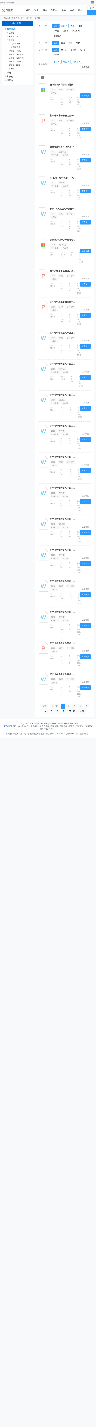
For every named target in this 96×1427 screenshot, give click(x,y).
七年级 (73, 50)
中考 (72, 10)
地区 (65, 62)
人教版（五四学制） (17, 58)
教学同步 (29, 18)
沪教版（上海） (15, 61)
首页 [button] (44, 706)
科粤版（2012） (15, 36)
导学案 (56, 31)
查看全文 (85, 96)
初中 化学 (17, 23)
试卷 (36, 10)
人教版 (11, 33)
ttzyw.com (39, 723)
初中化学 (21, 18)
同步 (45, 10)
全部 (55, 26)
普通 (63, 43)
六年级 (64, 50)
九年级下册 (15, 47)
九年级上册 (15, 44)
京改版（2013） (15, 65)
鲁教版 (37, 18)
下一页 (72, 711)
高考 (80, 10)
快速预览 (85, 123)
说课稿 (65, 31)
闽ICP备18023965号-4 (69, 723)
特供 (78, 43)
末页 (82, 711)
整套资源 (57, 36)
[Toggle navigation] (92, 2)
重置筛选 (85, 67)
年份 (56, 62)
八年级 (82, 50)
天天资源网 (11, 3)
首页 (28, 10)
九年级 (56, 55)
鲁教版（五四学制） (17, 54)
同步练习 (76, 31)
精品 (70, 43)
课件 (63, 10)
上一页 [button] (54, 706)
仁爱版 (11, 69)
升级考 (10, 80)
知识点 (54, 10)
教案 (72, 26)
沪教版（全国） (15, 51)
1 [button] (62, 706)
